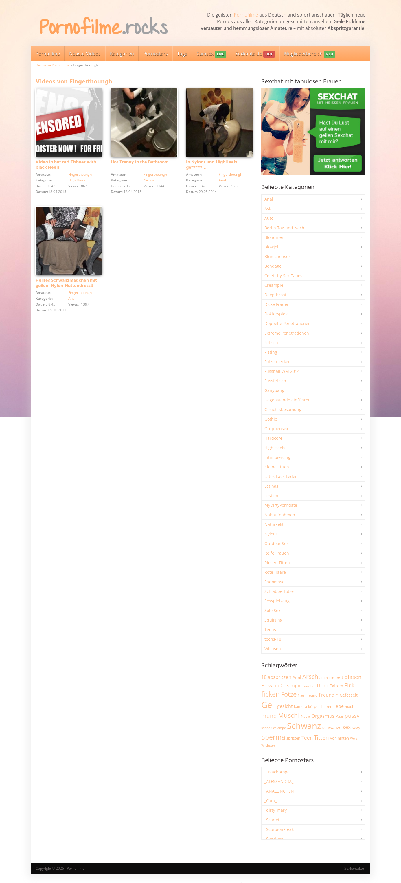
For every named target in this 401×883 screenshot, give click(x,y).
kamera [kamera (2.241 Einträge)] (300, 706)
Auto (268, 218)
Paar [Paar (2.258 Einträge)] (339, 716)
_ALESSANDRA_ (278, 781)
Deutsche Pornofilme (52, 65)
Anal (222, 180)
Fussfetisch (275, 381)
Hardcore (273, 438)
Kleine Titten (276, 467)
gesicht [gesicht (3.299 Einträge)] (285, 706)
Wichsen (272, 648)
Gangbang (274, 390)
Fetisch (271, 342)
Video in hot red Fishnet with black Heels (66, 165)
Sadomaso (274, 581)
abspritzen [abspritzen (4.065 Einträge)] (279, 676)
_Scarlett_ (273, 819)
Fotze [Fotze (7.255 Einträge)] (289, 694)
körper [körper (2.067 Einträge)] (314, 706)
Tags (182, 53)
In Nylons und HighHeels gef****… (211, 165)
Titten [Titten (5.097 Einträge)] (321, 737)
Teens (270, 629)
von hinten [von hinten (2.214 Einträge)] (339, 738)
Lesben (271, 495)
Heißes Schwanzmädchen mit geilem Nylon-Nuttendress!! (66, 283)
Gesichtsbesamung (282, 409)
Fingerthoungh (80, 174)
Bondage (273, 266)
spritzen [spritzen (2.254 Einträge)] (293, 738)
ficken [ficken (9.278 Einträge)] (270, 694)
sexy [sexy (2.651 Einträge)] (356, 727)
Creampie (273, 285)
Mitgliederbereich (309, 54)
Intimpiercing (277, 457)
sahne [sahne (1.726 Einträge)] (265, 728)
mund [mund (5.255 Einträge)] (269, 716)
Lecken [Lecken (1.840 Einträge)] (326, 706)
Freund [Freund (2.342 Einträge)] (311, 695)
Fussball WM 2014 (281, 371)
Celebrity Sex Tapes (283, 275)
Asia (268, 208)
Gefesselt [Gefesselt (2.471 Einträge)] (349, 695)
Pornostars (155, 53)
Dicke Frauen (277, 304)
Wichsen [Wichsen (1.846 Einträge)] (268, 745)
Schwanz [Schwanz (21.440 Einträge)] (304, 726)
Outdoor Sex (276, 543)
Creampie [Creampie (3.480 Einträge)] (290, 685)
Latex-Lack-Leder (280, 476)
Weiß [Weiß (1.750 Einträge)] (354, 738)
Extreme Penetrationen (286, 333)
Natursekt (274, 524)
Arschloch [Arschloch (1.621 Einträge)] (326, 678)
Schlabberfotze (279, 591)
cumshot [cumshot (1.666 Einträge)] (309, 686)
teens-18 (272, 639)
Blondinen (274, 237)
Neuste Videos (85, 53)
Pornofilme (246, 15)
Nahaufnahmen (279, 514)
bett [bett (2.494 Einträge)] (339, 677)
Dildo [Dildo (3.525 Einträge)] (322, 685)
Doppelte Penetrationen (287, 323)
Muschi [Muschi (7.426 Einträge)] (289, 715)
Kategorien (122, 53)
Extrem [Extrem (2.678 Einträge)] (336, 685)
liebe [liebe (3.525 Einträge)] (338, 706)
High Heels (77, 180)
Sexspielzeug (277, 601)
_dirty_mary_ (276, 810)
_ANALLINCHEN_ (280, 791)
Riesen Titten (277, 562)
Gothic (270, 419)
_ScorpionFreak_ (279, 829)
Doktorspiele (276, 314)
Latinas (271, 486)
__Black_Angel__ (279, 772)
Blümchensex (277, 256)
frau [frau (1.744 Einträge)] (301, 695)
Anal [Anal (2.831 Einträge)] (297, 677)
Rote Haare (275, 572)
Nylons (149, 180)
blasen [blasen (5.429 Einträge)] (353, 677)
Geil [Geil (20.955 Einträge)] (268, 705)
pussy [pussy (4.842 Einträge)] (352, 715)
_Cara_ (270, 800)
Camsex (211, 54)
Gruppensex (276, 428)
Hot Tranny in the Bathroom (140, 162)
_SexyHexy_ (275, 839)
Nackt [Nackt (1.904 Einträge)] (305, 716)
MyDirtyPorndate (280, 505)
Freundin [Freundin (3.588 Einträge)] (329, 695)
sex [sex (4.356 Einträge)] (347, 727)
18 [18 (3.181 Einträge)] (263, 677)
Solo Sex (272, 610)
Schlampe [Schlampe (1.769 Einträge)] (278, 728)
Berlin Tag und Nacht (285, 227)
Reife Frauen (276, 553)
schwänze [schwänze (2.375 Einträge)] (331, 727)
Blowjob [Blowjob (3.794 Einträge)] (270, 685)
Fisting (270, 352)
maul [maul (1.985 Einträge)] (349, 706)
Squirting (273, 620)
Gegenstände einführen (287, 400)
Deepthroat (275, 294)
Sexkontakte (255, 54)
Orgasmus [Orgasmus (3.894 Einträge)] (322, 716)
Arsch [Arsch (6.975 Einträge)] (310, 676)
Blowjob (272, 247)
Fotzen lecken (277, 361)
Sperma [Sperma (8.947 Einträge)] (273, 737)
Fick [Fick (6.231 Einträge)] (349, 685)
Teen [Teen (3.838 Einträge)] (307, 737)
